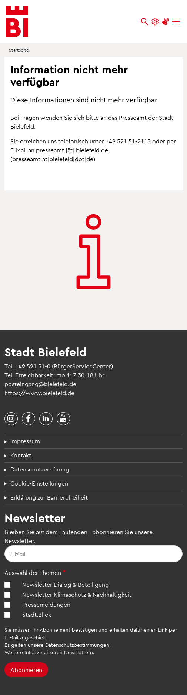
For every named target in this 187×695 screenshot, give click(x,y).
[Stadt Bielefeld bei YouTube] (63, 419)
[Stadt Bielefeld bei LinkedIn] (46, 419)
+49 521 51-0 (32, 366)
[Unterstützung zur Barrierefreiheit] (165, 21)
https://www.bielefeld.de (39, 392)
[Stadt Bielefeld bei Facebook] (28, 419)
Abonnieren (26, 669)
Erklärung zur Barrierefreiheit (49, 497)
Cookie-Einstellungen (39, 483)
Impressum (25, 440)
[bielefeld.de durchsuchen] (145, 21)
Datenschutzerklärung (39, 469)
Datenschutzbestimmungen (77, 645)
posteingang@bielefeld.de (40, 383)
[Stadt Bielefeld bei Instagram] (11, 419)
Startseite (19, 49)
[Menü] (176, 21)
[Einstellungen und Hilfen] (155, 21)
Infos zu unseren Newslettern (58, 652)
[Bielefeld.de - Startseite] (17, 21)
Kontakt (20, 455)
